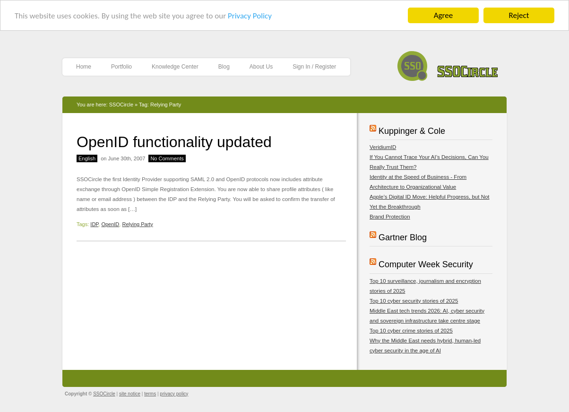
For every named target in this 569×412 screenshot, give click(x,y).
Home (83, 66)
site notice (129, 393)
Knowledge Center (175, 66)
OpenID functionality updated (174, 141)
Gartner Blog (403, 237)
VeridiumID (383, 147)
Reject (519, 15)
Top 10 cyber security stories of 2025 (414, 300)
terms (150, 393)
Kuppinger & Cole (412, 131)
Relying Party (137, 224)
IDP (94, 224)
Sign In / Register (314, 66)
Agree (443, 15)
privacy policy (174, 393)
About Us (261, 66)
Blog (224, 66)
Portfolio (121, 66)
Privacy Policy (250, 15)
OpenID (110, 224)
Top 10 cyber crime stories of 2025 (411, 330)
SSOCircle (448, 63)
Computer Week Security (426, 264)
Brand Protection (390, 216)
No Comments (166, 158)
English (86, 158)
